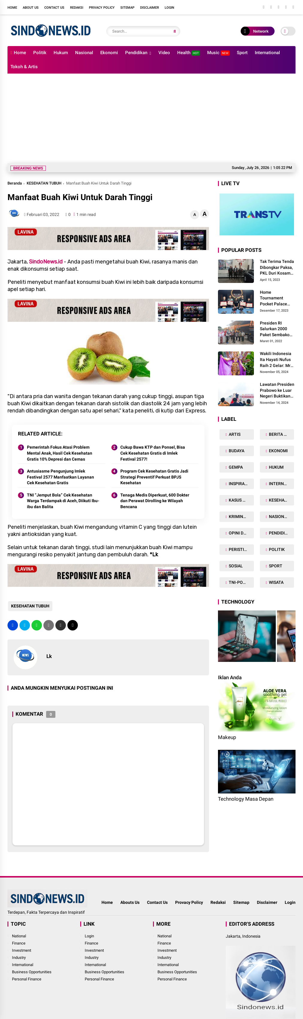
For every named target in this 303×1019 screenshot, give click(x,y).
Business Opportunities (31, 972)
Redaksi (76, 8)
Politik (39, 52)
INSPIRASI (238, 483)
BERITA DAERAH (281, 434)
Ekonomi (109, 52)
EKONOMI (278, 450)
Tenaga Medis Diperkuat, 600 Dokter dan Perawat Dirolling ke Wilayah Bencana (154, 501)
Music (218, 53)
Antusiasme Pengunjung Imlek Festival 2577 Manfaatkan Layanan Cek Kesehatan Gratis (60, 477)
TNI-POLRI (238, 582)
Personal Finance (26, 979)
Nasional (84, 52)
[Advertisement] (151, 118)
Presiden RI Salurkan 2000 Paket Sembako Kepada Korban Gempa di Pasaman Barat (275, 329)
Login (169, 8)
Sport (242, 52)
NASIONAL (278, 516)
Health (188, 53)
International (267, 52)
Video (164, 52)
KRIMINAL (238, 516)
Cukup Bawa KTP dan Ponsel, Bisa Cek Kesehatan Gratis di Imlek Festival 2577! (152, 453)
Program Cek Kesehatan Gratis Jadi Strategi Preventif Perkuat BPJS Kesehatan (154, 477)
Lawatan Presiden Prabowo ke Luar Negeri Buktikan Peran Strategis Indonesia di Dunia (277, 390)
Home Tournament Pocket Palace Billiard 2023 (273, 298)
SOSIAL (235, 565)
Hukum (61, 52)
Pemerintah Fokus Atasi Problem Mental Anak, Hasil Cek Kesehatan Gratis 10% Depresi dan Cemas (59, 453)
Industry (19, 957)
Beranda (14, 183)
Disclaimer (149, 8)
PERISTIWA (239, 549)
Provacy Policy (189, 902)
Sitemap (127, 8)
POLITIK (276, 549)
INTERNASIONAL (281, 483)
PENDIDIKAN (280, 533)
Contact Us (54, 8)
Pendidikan (136, 52)
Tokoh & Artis (24, 66)
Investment (21, 950)
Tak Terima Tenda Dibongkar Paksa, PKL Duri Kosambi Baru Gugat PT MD (277, 267)
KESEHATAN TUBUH (44, 183)
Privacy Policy (102, 8)
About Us (31, 8)
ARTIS (234, 434)
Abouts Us (130, 902)
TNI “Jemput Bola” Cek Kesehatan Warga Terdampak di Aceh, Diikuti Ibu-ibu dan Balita (63, 501)
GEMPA (235, 467)
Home (12, 8)
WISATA (276, 582)
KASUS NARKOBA (241, 500)
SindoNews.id (46, 261)
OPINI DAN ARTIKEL (241, 533)
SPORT (275, 565)
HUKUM (276, 467)
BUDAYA (236, 450)
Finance (18, 943)
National (19, 936)
